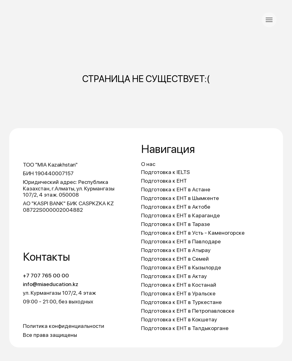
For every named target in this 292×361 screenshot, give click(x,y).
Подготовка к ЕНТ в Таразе (175, 224)
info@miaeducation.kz (50, 284)
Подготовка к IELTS (165, 172)
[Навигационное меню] (269, 20)
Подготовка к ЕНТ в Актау (174, 276)
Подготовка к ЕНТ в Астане (175, 189)
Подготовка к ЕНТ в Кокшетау (179, 319)
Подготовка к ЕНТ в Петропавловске (187, 310)
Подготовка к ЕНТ (164, 180)
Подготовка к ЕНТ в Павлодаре (181, 241)
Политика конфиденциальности (63, 326)
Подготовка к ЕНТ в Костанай (178, 284)
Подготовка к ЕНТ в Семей (175, 258)
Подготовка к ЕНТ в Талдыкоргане (185, 328)
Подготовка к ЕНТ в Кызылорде (181, 267)
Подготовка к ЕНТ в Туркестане (181, 302)
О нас (148, 164)
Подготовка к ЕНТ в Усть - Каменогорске (193, 232)
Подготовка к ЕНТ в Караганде (180, 215)
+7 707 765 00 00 (46, 275)
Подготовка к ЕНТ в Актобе (175, 206)
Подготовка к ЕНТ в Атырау (176, 250)
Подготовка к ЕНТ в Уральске (178, 293)
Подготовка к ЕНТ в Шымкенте (180, 198)
